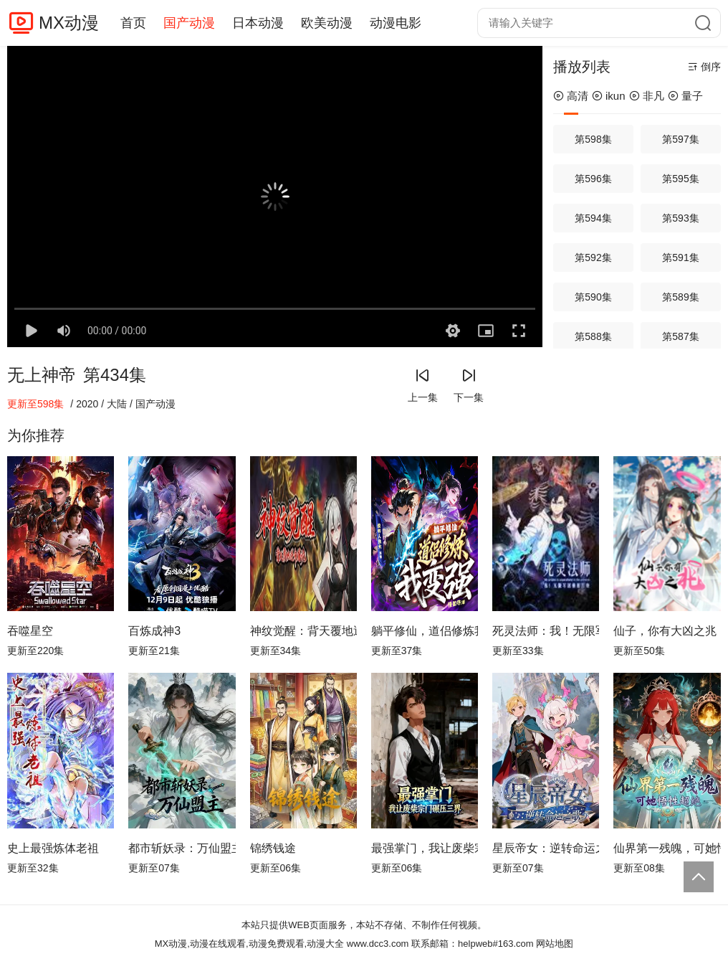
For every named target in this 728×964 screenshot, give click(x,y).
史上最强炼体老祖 (53, 848)
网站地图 (554, 943)
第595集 (680, 178)
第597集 (680, 139)
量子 (685, 96)
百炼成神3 (154, 631)
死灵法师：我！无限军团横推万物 (545, 631)
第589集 (680, 297)
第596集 (593, 178)
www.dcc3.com (378, 943)
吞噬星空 (30, 631)
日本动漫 (258, 23)
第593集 (680, 218)
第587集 (680, 336)
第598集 (593, 139)
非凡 (646, 96)
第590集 (593, 297)
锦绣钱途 (273, 848)
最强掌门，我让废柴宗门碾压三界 (424, 848)
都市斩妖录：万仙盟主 (181, 848)
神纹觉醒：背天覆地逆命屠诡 (303, 631)
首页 (133, 23)
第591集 (680, 257)
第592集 (593, 257)
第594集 (593, 218)
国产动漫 (189, 23)
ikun (609, 96)
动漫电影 (395, 23)
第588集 (593, 336)
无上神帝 (41, 374)
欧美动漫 (327, 23)
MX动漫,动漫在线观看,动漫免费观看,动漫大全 (249, 943)
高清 (570, 96)
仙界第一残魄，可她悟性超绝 (666, 848)
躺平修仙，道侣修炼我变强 (424, 631)
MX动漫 (69, 22)
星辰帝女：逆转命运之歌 (545, 848)
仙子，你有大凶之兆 (665, 631)
